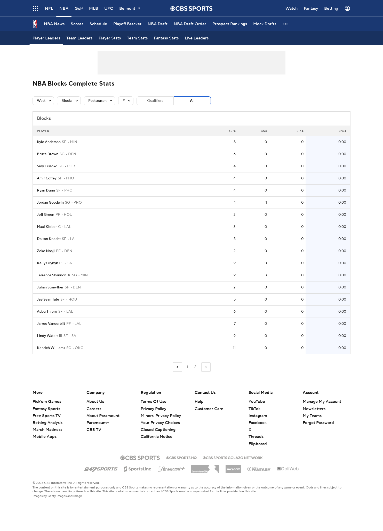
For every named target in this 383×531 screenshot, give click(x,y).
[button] (285, 24)
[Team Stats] (137, 38)
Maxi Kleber (47, 227)
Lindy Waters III (49, 336)
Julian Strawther (50, 287)
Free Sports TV (47, 415)
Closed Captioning (158, 429)
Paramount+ (97, 422)
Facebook (258, 422)
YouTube (257, 401)
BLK (300, 131)
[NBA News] (54, 24)
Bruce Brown (47, 154)
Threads (256, 436)
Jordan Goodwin (50, 202)
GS (264, 131)
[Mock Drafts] (264, 24)
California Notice (156, 436)
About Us (95, 401)
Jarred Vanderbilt (51, 323)
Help (199, 401)
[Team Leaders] (79, 38)
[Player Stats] (109, 38)
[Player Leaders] (46, 38)
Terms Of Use (153, 401)
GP (232, 131)
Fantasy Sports (46, 408)
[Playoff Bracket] (127, 24)
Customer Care (209, 408)
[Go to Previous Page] (177, 367)
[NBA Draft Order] (190, 24)
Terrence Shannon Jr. (54, 275)
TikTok (254, 408)
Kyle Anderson (49, 142)
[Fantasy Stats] (166, 38)
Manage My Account (322, 401)
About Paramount (102, 415)
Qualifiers (155, 100)
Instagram (258, 415)
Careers (93, 408)
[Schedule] (98, 24)
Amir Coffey (47, 178)
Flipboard (258, 443)
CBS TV (93, 429)
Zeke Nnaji (46, 251)
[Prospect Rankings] (229, 24)
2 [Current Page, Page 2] (195, 367)
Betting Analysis (47, 422)
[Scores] (77, 24)
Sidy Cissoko (47, 166)
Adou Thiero (47, 311)
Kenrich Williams (51, 348)
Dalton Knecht (49, 239)
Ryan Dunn (46, 190)
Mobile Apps (45, 436)
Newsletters (314, 408)
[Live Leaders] (197, 38)
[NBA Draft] (158, 24)
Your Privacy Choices (160, 422)
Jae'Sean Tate (48, 299)
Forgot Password (318, 422)
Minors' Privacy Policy (161, 415)
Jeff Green (45, 214)
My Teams (312, 415)
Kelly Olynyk (47, 263)
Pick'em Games (47, 401)
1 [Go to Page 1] (187, 367)
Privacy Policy (153, 408)
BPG (342, 131)
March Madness (47, 429)
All (192, 100)
